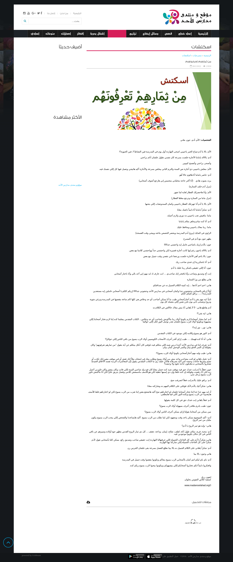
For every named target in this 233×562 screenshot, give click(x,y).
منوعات (50, 33)
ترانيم (132, 33)
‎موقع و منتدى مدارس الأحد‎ (70, 185)
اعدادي (35, 33)
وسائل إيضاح (150, 33)
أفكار (80, 33)
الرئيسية (77, 13)
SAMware (36, 555)
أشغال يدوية (97, 33)
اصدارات (66, 33)
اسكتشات (186, 55)
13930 (208, 66)
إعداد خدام (185, 33)
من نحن (64, 13)
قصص (168, 33)
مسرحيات (117, 33)
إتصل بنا (51, 13)
